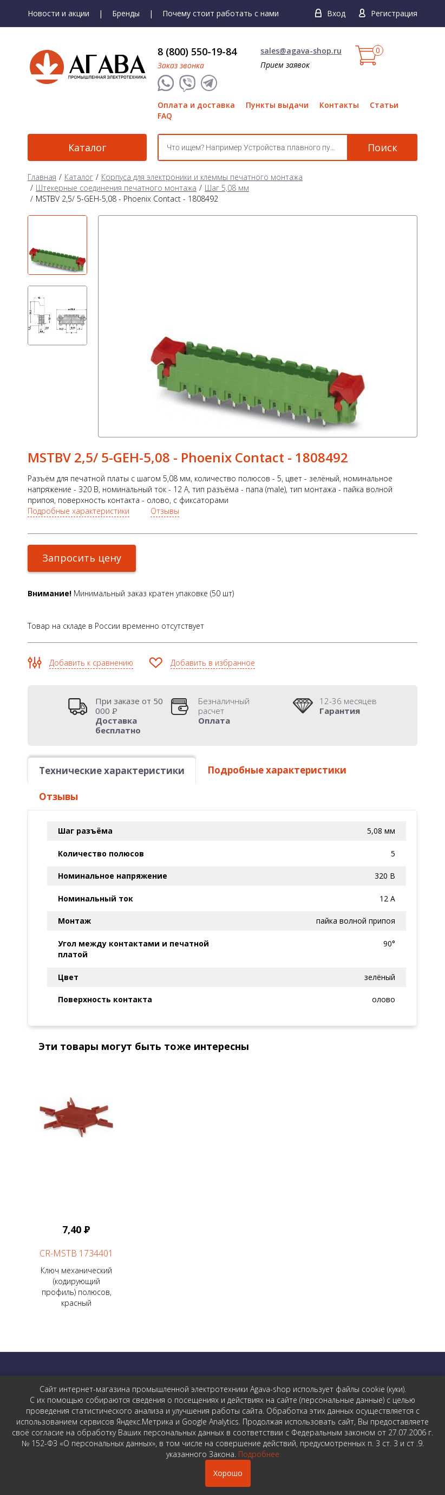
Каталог (87, 147)
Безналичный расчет (236, 710)
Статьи (384, 105)
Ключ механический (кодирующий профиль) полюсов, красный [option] (76, 1187)
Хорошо (228, 1473)
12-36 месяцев (348, 706)
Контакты (339, 105)
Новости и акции (58, 13)
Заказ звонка (181, 65)
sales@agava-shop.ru (301, 51)
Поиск (382, 147)
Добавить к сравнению (91, 663)
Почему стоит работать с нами (220, 13)
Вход (336, 13)
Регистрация (394, 13)
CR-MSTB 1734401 (76, 1253)
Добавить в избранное (213, 663)
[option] (57, 245)
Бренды (126, 13)
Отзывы (164, 511)
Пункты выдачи (277, 105)
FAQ (165, 116)
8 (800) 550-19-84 (197, 51)
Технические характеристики (112, 770)
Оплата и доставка (196, 105)
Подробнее (258, 1454)
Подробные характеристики (78, 511)
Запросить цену (81, 557)
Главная (42, 177)
